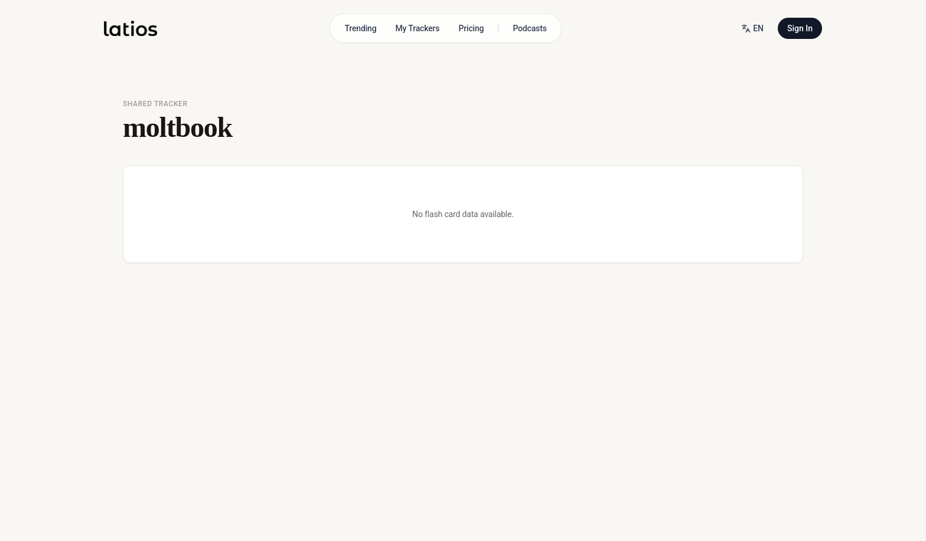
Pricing (471, 28)
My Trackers (418, 28)
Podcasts (529, 28)
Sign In (800, 28)
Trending (360, 28)
